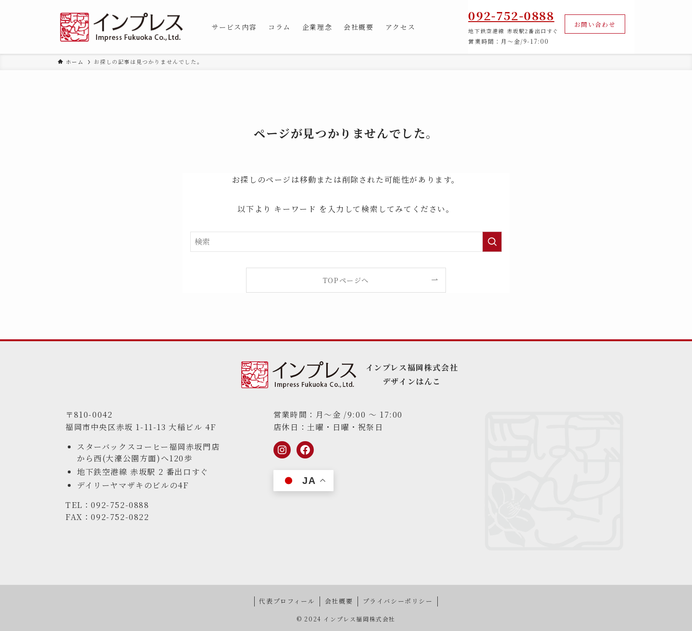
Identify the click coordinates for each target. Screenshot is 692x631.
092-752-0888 (511, 15)
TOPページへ (346, 280)
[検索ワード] (346, 242)
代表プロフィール (287, 601)
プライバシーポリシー (398, 601)
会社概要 (339, 601)
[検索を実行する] (492, 242)
